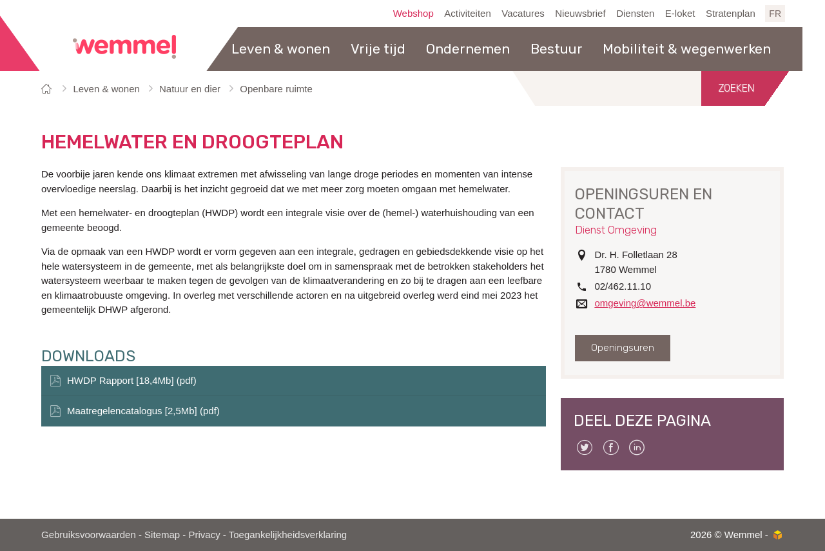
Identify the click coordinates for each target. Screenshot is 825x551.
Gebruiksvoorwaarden (88, 534)
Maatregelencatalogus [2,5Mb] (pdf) (143, 410)
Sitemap (162, 534)
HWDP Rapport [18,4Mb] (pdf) (132, 380)
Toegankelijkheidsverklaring (288, 534)
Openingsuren (622, 348)
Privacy (204, 534)
